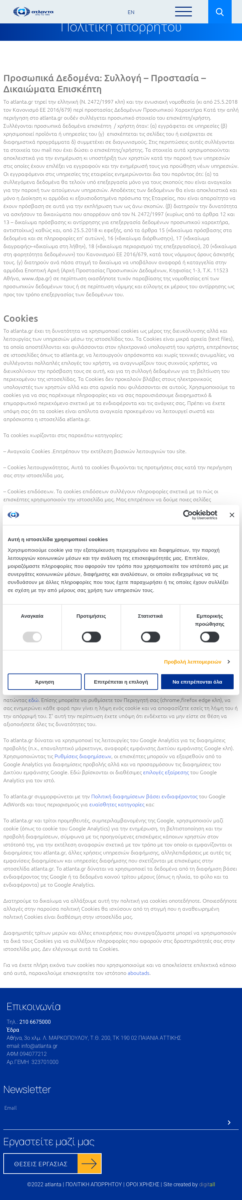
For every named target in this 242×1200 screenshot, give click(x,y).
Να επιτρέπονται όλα (197, 681)
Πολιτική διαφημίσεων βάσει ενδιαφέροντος (144, 796)
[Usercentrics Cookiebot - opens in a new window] (188, 515)
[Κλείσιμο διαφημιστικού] (232, 515)
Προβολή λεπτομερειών (193, 662)
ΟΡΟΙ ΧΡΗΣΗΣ (142, 1184)
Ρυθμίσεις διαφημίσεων (82, 756)
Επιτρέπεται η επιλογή (121, 681)
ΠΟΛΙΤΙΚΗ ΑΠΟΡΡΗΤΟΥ (94, 1184)
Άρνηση (44, 681)
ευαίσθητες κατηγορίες (116, 804)
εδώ (33, 699)
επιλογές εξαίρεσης (166, 772)
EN (131, 11)
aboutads (138, 972)
